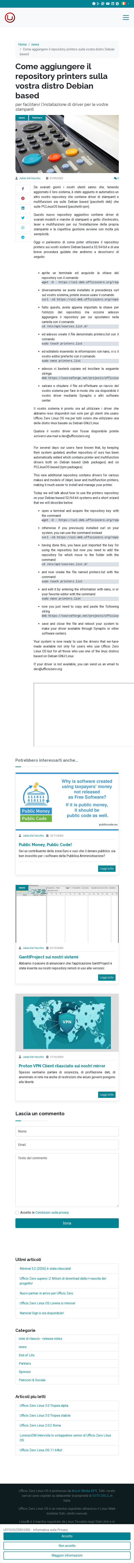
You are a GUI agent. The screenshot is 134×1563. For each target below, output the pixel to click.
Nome (22, 1131)
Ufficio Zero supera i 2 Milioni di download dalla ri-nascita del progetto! (63, 1281)
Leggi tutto (107, 868)
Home (22, 44)
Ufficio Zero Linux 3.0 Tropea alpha (44, 1406)
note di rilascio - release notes (40, 1339)
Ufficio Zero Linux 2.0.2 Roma (40, 1425)
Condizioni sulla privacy (52, 1212)
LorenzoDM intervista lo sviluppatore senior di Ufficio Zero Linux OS (65, 1437)
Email (22, 1145)
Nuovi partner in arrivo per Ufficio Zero (46, 1293)
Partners (37, 117)
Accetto (67, 1536)
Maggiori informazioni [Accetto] (67, 1555)
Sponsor (25, 1372)
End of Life (26, 1355)
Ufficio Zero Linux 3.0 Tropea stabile (45, 1415)
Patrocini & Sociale (32, 1380)
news (35, 44)
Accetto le (44, 1212)
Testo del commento (32, 1158)
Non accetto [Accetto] (67, 1546)
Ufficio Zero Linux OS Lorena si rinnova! (47, 1303)
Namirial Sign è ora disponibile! (42, 1313)
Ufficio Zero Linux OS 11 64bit (41, 1450)
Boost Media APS (84, 1491)
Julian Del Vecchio (30, 178)
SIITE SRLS (100, 1496)
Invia (67, 1223)
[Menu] (127, 18)
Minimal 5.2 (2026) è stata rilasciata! (45, 1269)
